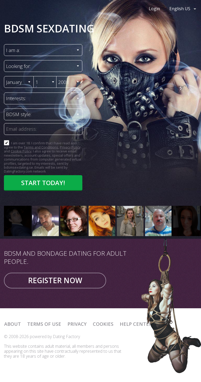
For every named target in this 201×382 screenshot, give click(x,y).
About (12, 324)
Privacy (77, 324)
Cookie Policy (21, 151)
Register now (55, 280)
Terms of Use (44, 324)
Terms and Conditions (41, 147)
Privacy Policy (70, 147)
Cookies (103, 324)
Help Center (136, 324)
